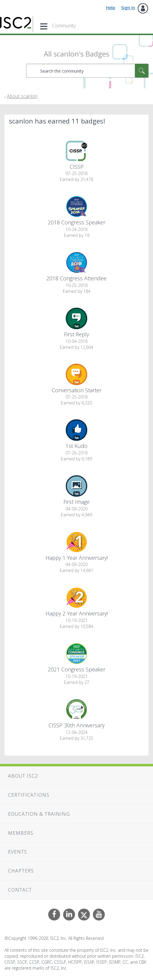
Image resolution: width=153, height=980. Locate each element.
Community (64, 25)
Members (20, 833)
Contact (20, 890)
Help (110, 7)
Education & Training (39, 814)
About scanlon (22, 96)
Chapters (21, 871)
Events (17, 851)
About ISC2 (23, 776)
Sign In (128, 7)
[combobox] (87, 71)
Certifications (28, 795)
